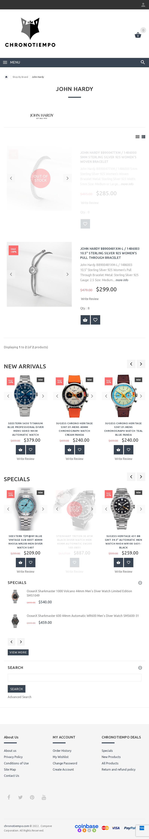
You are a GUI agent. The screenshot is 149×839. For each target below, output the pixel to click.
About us (10, 749)
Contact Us (11, 774)
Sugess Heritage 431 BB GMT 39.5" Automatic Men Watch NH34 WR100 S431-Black (123, 539)
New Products (111, 756)
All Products (110, 762)
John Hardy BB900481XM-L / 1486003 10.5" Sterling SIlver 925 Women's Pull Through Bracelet (110, 253)
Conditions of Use (16, 762)
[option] (25, 419)
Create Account (63, 768)
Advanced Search (19, 696)
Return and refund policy (118, 768)
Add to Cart (20, 449)
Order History (62, 749)
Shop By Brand (20, 77)
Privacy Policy (13, 756)
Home (6, 77)
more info (127, 184)
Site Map (10, 768)
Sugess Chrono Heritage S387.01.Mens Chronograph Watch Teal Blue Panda (123, 427)
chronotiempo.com (16, 825)
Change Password (65, 762)
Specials (107, 749)
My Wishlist (61, 756)
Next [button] (21, 641)
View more (18, 651)
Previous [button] (11, 641)
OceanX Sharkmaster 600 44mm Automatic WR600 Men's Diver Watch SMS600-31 (83, 614)
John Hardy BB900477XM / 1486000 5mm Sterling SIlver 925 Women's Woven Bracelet (108, 157)
